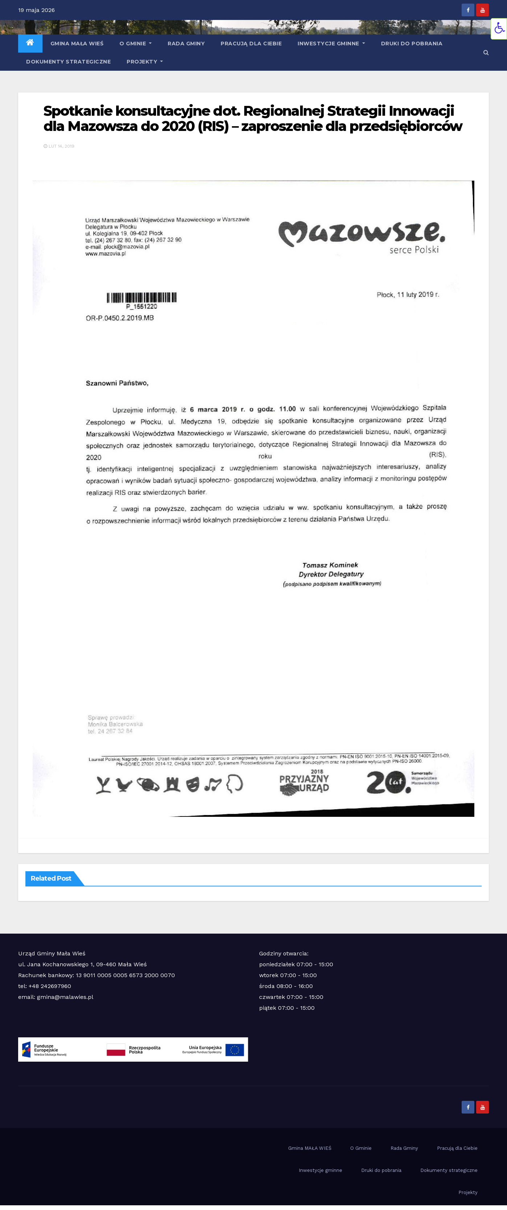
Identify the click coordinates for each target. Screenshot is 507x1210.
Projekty (145, 61)
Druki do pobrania (412, 43)
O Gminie (135, 43)
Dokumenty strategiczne (68, 61)
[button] (486, 52)
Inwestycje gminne (331, 43)
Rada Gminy (186, 43)
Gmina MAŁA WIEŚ (77, 43)
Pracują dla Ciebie (251, 43)
